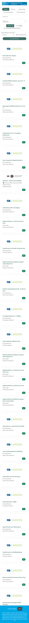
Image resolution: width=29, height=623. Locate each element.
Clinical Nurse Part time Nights (11, 207)
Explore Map (22, 9)
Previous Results (14, 38)
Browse (13, 9)
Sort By (4, 34)
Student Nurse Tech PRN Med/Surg (12, 552)
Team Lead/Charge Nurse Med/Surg (12, 451)
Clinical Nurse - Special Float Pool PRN (13, 426)
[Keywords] (14, 16)
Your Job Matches (8, 12)
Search (5, 9)
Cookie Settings (12, 608)
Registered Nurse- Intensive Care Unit (13, 385)
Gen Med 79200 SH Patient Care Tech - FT (14, 81)
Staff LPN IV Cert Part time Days (11, 476)
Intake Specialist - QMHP (9, 502)
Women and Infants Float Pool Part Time (14, 577)
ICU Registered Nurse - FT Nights (12, 316)
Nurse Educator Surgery (9, 55)
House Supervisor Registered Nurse (13, 160)
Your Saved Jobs (21, 12)
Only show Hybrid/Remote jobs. (12, 28)
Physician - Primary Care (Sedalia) (12, 180)
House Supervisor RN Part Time (11, 341)
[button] (19, 25)
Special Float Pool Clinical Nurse (12, 527)
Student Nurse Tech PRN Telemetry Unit (14, 248)
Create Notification (21, 34)
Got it (19, 608)
